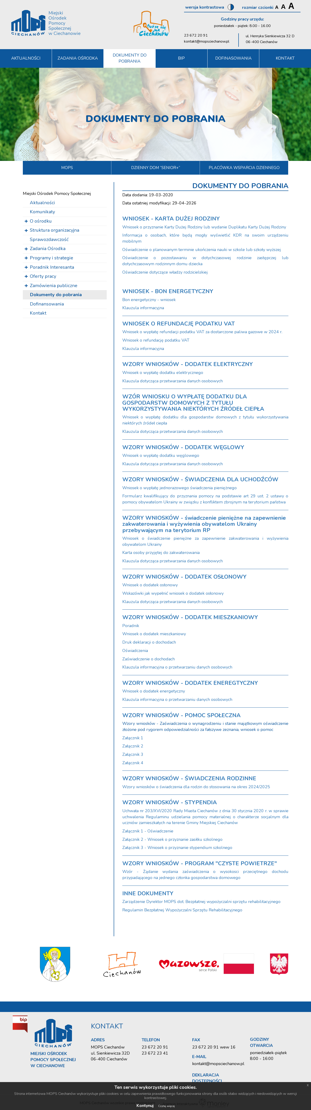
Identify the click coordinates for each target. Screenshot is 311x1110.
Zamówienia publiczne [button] (53, 285)
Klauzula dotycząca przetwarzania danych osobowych (172, 381)
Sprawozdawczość (49, 239)
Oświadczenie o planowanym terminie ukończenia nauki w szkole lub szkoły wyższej (201, 249)
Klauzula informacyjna (143, 308)
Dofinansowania (47, 304)
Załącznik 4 (132, 763)
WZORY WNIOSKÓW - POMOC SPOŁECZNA (181, 715)
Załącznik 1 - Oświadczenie (147, 831)
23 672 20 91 (196, 35)
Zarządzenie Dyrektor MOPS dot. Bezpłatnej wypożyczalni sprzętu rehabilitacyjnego (201, 901)
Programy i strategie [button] (51, 258)
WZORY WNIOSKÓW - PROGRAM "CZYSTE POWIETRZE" (199, 863)
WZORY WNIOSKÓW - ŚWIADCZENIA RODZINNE (189, 778)
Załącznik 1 (132, 738)
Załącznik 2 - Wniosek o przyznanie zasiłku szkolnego (172, 839)
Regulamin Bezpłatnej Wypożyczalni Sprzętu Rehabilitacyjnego (182, 910)
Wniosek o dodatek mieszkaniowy (154, 634)
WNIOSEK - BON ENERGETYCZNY (167, 291)
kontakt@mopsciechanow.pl (206, 41)
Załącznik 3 (132, 754)
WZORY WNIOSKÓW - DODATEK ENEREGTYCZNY (190, 683)
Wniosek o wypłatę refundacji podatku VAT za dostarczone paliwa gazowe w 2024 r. (202, 332)
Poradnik (130, 625)
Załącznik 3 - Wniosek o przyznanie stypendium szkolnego (177, 847)
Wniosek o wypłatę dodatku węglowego (160, 455)
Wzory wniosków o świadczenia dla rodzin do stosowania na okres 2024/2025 (196, 787)
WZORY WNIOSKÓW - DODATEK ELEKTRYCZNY (187, 364)
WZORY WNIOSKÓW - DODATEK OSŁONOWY (184, 576)
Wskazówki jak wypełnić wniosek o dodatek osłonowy (173, 593)
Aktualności (42, 203)
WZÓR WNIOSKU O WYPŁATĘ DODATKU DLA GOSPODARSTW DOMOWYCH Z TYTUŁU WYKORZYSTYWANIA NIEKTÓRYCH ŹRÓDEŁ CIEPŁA (193, 403)
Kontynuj (145, 1105)
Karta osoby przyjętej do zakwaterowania (161, 552)
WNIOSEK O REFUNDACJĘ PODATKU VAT (178, 323)
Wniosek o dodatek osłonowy (150, 585)
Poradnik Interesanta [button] (52, 267)
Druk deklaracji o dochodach (149, 642)
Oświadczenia (135, 650)
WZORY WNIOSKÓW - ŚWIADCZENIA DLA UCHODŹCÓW (200, 479)
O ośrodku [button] (41, 221)
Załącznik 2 (132, 746)
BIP (181, 58)
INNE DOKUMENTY (147, 893)
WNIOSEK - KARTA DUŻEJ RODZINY (171, 218)
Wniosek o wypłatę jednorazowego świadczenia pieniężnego (179, 488)
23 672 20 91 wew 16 (214, 1047)
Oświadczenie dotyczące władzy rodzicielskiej (165, 272)
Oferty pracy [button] (43, 276)
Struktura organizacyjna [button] (54, 230)
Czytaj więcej (166, 1106)
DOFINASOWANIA (233, 58)
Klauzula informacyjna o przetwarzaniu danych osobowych (177, 667)
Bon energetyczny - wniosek (149, 299)
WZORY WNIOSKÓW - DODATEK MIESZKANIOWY (190, 617)
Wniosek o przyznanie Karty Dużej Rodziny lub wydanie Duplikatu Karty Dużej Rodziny (204, 227)
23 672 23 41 (155, 1053)
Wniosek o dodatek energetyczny (153, 691)
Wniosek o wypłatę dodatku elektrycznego (162, 372)
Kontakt (38, 313)
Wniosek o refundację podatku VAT (155, 340)
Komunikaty (42, 212)
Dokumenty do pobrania (130, 58)
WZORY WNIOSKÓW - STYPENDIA (169, 802)
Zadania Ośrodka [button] (78, 58)
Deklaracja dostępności (207, 1078)
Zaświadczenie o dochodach (148, 659)
